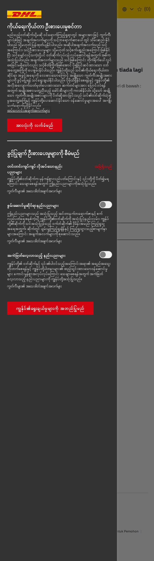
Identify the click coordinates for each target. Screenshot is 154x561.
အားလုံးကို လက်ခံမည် (34, 125)
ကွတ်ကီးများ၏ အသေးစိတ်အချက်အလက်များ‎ (34, 191)
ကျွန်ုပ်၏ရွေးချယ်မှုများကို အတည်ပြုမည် (50, 308)
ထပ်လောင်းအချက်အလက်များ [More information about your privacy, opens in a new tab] (28, 110)
